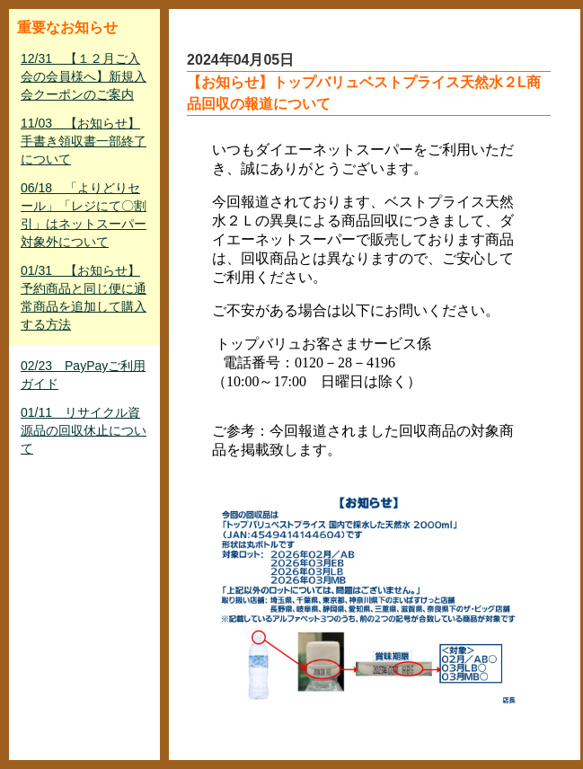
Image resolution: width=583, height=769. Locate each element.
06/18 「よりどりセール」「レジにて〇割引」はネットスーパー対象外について (83, 215)
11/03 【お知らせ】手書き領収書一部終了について (83, 141)
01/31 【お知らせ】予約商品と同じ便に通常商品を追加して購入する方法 (83, 297)
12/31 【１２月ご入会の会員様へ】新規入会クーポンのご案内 (83, 76)
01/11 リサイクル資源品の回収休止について (83, 430)
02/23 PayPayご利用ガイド (83, 374)
